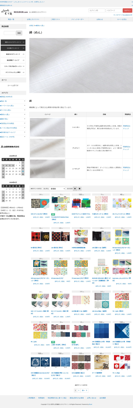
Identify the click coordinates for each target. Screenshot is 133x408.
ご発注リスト (55, 19)
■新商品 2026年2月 (6, 97)
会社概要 (103, 398)
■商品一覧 (3, 101)
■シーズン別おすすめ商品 (8, 128)
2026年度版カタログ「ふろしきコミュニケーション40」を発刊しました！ (22, 2)
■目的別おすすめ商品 (7, 123)
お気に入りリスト (33, 19)
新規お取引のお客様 (77, 398)
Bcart (90, 404)
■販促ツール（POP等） (7, 137)
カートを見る (122, 19)
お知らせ (100, 19)
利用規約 (41, 398)
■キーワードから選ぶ (7, 105)
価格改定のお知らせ (6, 5)
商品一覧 (11, 19)
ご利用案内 (31, 398)
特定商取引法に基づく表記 (57, 398)
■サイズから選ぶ (5, 110)
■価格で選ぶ (4, 119)
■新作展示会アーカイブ (7, 132)
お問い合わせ (91, 398)
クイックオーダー (77, 19)
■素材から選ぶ (39, 25)
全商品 (31, 25)
